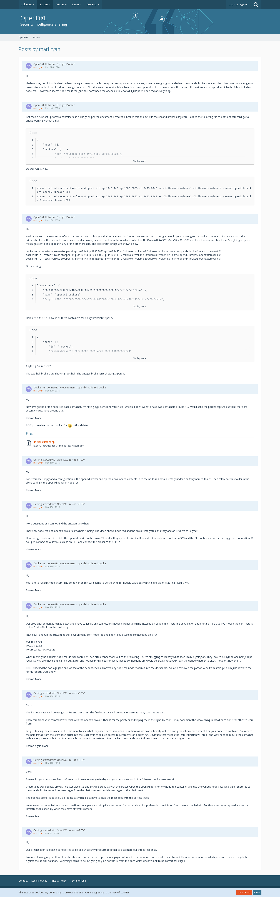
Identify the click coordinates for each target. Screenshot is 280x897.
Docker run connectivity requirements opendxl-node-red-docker (70, 387)
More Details (244, 892)
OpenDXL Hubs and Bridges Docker (54, 64)
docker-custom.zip (44, 441)
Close (257, 892)
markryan (38, 67)
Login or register (238, 4)
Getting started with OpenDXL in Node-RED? (59, 459)
